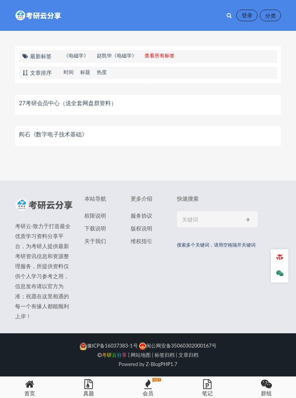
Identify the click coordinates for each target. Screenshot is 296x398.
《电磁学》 (76, 55)
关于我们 (95, 241)
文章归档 (188, 355)
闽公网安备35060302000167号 (177, 346)
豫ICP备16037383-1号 (108, 346)
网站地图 (141, 355)
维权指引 (141, 241)
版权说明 (141, 228)
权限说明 (95, 215)
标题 (85, 72)
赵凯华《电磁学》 (117, 55)
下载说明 (95, 228)
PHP (165, 364)
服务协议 (141, 215)
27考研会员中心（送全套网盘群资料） (68, 102)
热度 (102, 72)
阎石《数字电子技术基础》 (53, 134)
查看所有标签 (160, 55)
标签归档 (165, 355)
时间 (69, 72)
